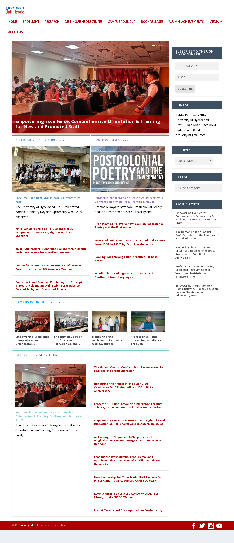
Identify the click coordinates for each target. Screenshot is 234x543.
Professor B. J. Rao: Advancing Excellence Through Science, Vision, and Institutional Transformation (128, 418)
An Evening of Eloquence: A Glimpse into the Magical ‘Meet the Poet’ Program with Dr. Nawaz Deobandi (127, 453)
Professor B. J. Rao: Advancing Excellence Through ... (146, 352)
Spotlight (31, 19)
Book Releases (152, 19)
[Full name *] (197, 79)
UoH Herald (27, 538)
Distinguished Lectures (83, 19)
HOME (12, 19)
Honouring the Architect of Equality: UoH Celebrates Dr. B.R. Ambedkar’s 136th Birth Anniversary (123, 399)
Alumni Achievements (186, 19)
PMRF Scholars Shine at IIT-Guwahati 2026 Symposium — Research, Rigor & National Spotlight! (44, 244)
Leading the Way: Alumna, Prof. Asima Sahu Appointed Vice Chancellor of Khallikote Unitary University (127, 473)
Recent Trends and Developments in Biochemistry (128, 522)
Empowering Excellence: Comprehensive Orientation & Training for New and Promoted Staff (87, 136)
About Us (15, 30)
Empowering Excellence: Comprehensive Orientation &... (32, 352)
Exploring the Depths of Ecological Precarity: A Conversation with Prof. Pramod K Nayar (129, 212)
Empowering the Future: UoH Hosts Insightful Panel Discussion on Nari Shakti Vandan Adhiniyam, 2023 (129, 434)
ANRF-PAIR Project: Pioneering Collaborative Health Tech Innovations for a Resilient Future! (50, 263)
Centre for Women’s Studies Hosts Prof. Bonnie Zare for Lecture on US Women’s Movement (48, 279)
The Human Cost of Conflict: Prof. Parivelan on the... (68, 352)
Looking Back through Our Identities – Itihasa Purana (126, 271)
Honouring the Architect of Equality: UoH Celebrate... (108, 352)
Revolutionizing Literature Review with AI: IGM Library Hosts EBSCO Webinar (126, 507)
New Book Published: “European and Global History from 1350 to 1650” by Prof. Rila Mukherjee (130, 254)
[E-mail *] (197, 90)
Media (214, 19)
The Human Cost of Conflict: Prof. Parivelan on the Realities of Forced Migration (128, 381)
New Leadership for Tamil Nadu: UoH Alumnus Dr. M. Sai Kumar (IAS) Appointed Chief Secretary (128, 491)
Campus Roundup (121, 19)
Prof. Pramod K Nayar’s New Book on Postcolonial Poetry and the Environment (129, 238)
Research (52, 19)
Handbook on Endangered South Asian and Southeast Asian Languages (124, 287)
